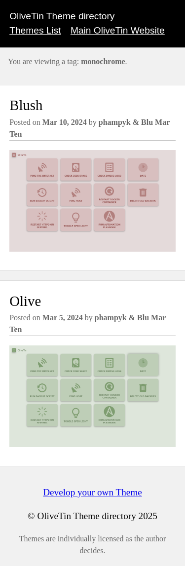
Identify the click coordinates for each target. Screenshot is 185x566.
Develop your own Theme (92, 492)
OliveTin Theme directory (61, 16)
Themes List (35, 30)
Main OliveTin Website (118, 30)
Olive (25, 301)
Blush (25, 105)
